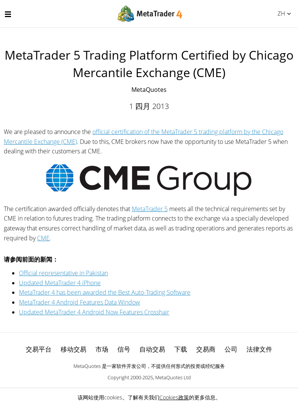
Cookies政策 (174, 397)
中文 (280, 13)
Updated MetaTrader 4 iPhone (60, 283)
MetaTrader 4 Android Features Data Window (79, 302)
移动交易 (73, 349)
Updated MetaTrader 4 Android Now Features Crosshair (94, 312)
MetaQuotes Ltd (173, 377)
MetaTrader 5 (150, 209)
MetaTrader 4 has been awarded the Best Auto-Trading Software (104, 292)
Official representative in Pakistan (63, 273)
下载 (180, 349)
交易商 (205, 349)
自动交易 (152, 349)
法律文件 (259, 349)
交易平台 (38, 349)
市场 (101, 349)
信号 (123, 349)
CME (43, 238)
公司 (231, 349)
